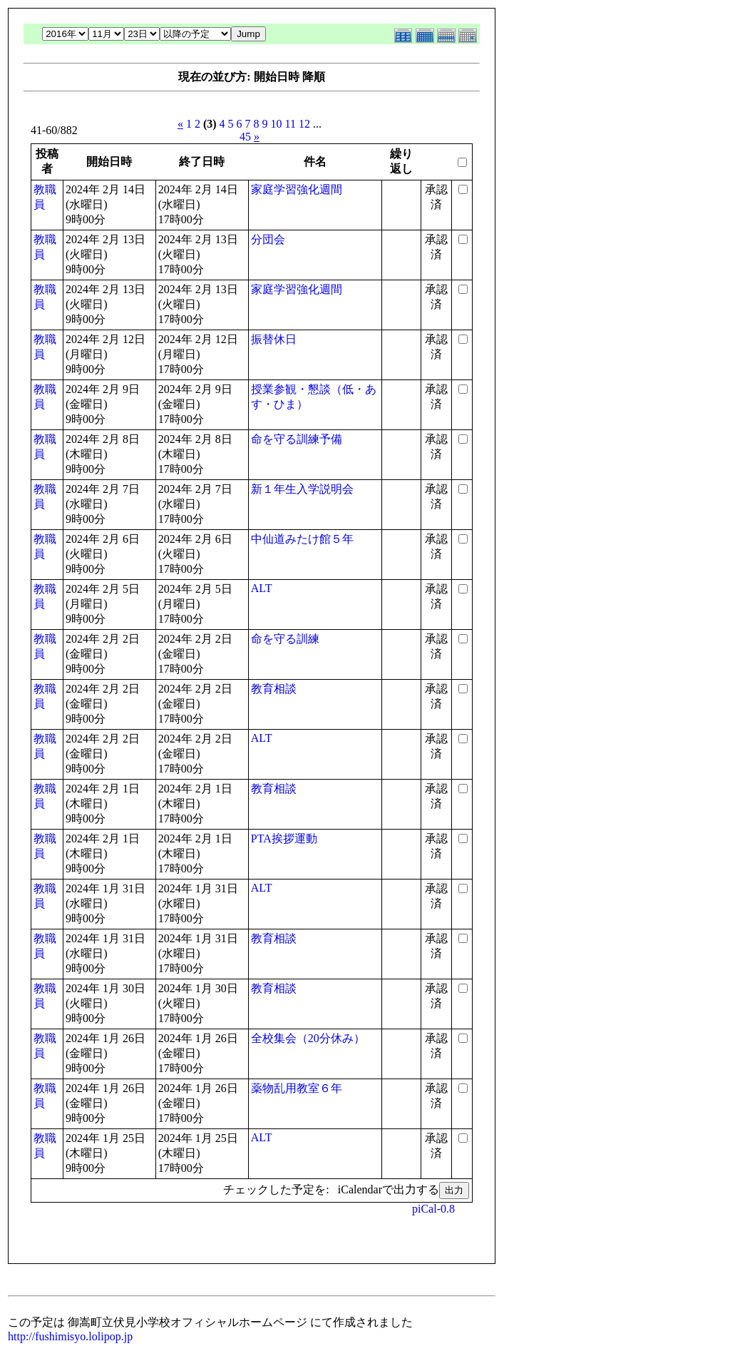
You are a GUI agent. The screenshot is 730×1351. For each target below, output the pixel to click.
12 (304, 124)
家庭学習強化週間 (296, 189)
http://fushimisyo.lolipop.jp (70, 1336)
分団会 (268, 239)
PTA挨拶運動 (284, 838)
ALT (261, 588)
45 (245, 137)
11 (290, 124)
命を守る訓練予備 (296, 439)
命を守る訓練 (285, 639)
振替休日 (274, 339)
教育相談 (274, 689)
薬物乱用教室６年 (296, 1088)
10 (276, 124)
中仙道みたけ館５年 (302, 539)
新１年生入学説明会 (302, 489)
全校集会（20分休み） (308, 1038)
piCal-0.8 (433, 1209)
